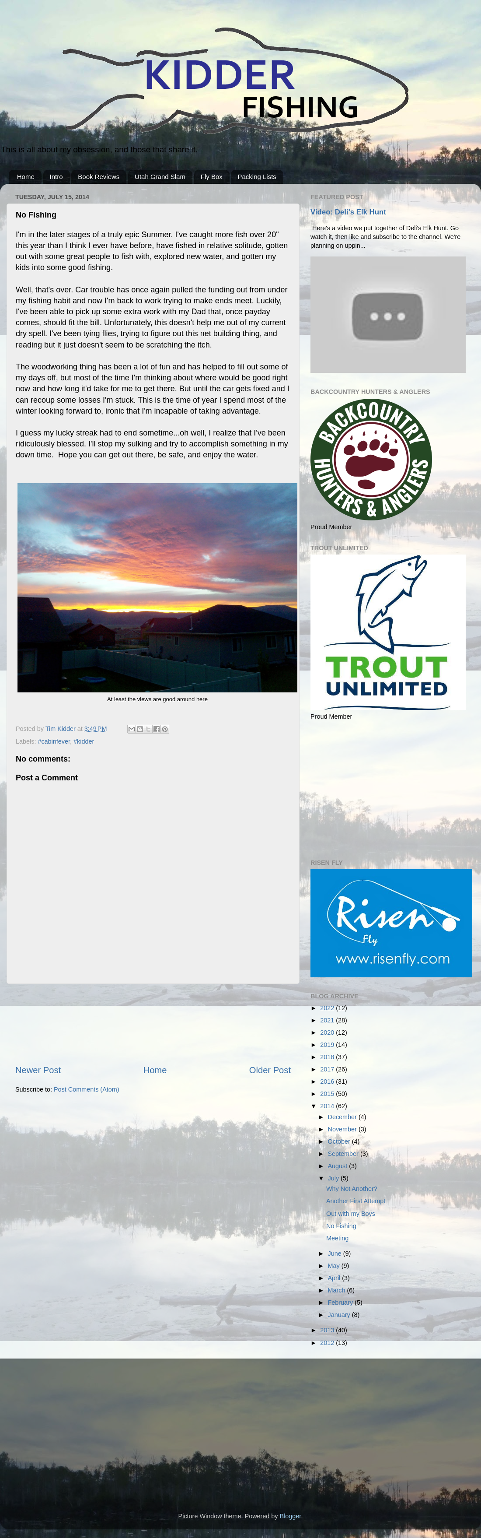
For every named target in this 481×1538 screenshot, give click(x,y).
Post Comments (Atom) (86, 1089)
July (334, 1178)
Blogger (290, 1516)
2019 (328, 1044)
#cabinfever (54, 741)
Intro (56, 176)
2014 (328, 1106)
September (344, 1153)
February (341, 1302)
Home (26, 176)
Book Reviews (98, 176)
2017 (328, 1069)
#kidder (83, 741)
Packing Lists (256, 176)
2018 (328, 1056)
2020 (328, 1032)
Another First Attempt (355, 1200)
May (335, 1265)
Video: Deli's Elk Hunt (348, 212)
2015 (328, 1093)
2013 (328, 1330)
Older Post (270, 1070)
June (335, 1253)
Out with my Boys (350, 1213)
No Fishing (341, 1225)
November (343, 1129)
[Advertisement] (153, 1024)
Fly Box (212, 176)
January (340, 1314)
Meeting (337, 1238)
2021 (328, 1020)
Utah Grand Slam (160, 176)
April (335, 1278)
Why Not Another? (351, 1188)
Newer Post (38, 1070)
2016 (328, 1081)
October (340, 1141)
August (338, 1165)
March (337, 1290)
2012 (328, 1342)
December (343, 1116)
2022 (328, 1007)
